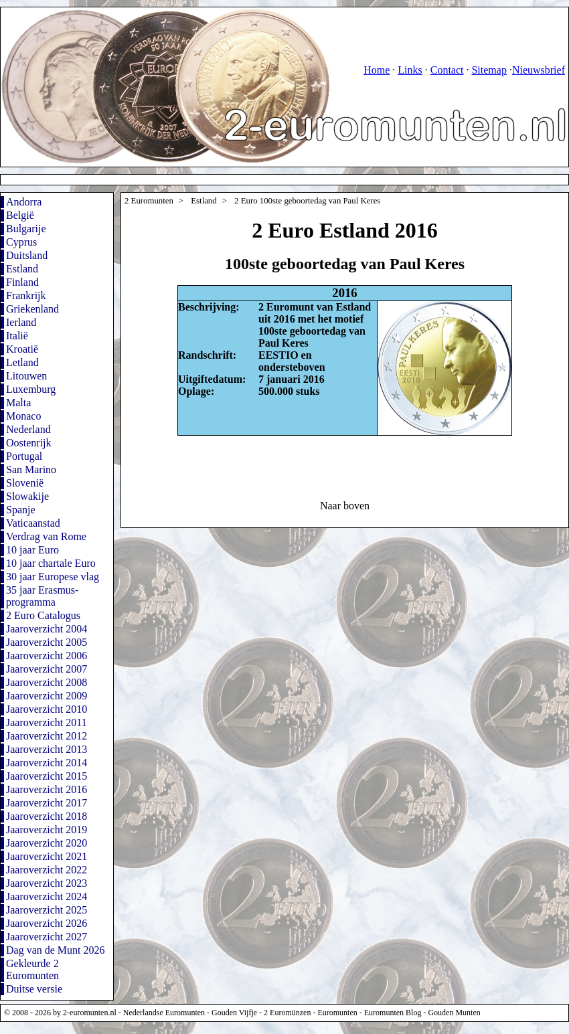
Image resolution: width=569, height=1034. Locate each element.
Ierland (21, 322)
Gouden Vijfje (234, 1012)
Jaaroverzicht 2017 (46, 802)
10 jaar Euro (32, 549)
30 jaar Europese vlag (52, 576)
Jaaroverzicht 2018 (46, 816)
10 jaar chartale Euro (51, 563)
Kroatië (22, 349)
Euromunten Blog (393, 1012)
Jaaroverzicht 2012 (46, 736)
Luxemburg (31, 389)
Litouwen (26, 375)
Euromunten (337, 1012)
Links (410, 70)
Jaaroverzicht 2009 (46, 695)
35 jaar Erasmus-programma (42, 596)
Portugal (24, 456)
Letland (22, 362)
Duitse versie (34, 989)
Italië (17, 335)
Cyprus (21, 242)
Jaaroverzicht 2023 (46, 883)
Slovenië (25, 483)
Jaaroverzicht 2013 (46, 749)
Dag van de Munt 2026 (55, 950)
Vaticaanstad (33, 523)
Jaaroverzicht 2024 (46, 896)
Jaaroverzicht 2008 (46, 682)
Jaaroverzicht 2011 (46, 722)
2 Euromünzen (287, 1012)
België (20, 215)
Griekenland (32, 309)
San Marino (31, 469)
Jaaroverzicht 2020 (46, 843)
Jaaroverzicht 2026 (46, 923)
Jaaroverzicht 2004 (46, 628)
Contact (447, 70)
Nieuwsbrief (538, 70)
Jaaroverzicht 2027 (46, 936)
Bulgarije (26, 228)
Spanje (20, 509)
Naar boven (345, 505)
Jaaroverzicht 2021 (46, 856)
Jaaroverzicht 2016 (46, 789)
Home (376, 70)
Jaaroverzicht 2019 (46, 829)
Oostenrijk (29, 442)
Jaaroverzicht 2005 (46, 642)
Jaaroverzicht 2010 (46, 709)
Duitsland (27, 255)
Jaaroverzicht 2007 (46, 669)
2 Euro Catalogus (43, 615)
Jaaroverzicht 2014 (46, 762)
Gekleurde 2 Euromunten (32, 969)
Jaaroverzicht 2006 (46, 655)
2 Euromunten (149, 200)
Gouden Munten (454, 1012)
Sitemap (488, 70)
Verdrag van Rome (46, 536)
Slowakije (27, 496)
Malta (18, 402)
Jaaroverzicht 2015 (46, 776)
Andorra (24, 201)
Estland (22, 268)
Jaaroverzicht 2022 (46, 869)
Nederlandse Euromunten (164, 1012)
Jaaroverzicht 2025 (46, 910)
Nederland (28, 429)
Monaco (23, 416)
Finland (22, 282)
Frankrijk (26, 295)
